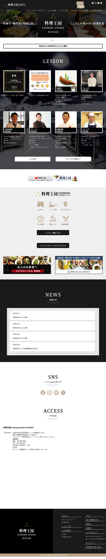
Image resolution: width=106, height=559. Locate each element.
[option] (53, 24)
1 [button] (52, 40)
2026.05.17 (53, 46)
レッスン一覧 (63, 6)
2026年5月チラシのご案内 (20, 330)
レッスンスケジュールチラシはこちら (53, 247)
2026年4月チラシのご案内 (20, 340)
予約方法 (66, 524)
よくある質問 (83, 6)
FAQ (65, 536)
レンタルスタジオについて (95, 538)
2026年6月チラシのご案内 (20, 319)
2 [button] (54, 40)
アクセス (73, 6)
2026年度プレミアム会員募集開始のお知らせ (25, 350)
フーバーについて (39, 6)
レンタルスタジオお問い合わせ (96, 541)
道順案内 (15, 441)
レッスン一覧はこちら (53, 234)
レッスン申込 (52, 6)
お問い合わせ (67, 539)
